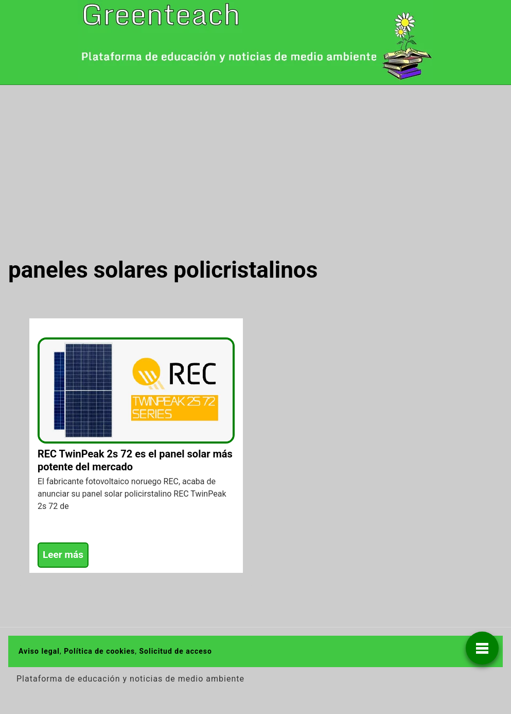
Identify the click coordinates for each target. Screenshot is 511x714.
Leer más (63, 554)
